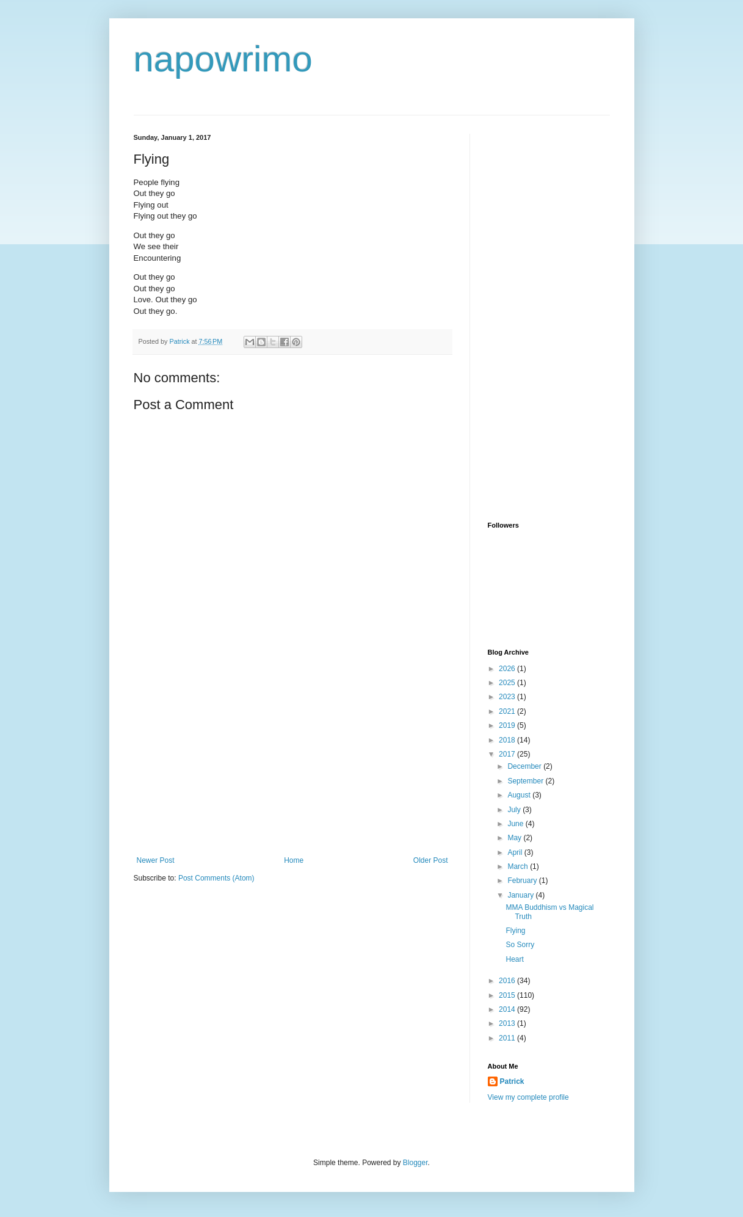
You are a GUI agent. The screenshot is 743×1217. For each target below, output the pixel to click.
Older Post (430, 860)
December (525, 766)
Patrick (512, 1081)
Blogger (415, 1162)
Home (293, 860)
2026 (508, 668)
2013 (508, 1023)
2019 (508, 725)
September (526, 781)
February (522, 880)
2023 (508, 696)
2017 (508, 754)
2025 (508, 682)
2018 (508, 740)
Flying (515, 930)
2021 (508, 711)
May (515, 838)
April (515, 852)
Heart (514, 959)
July (515, 809)
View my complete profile (528, 1097)
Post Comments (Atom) (216, 878)
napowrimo (223, 58)
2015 (508, 995)
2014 (508, 1009)
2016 (508, 980)
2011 (508, 1038)
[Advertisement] (292, 764)
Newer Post (156, 860)
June (516, 823)
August (519, 795)
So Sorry (520, 944)
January (521, 895)
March (518, 866)
